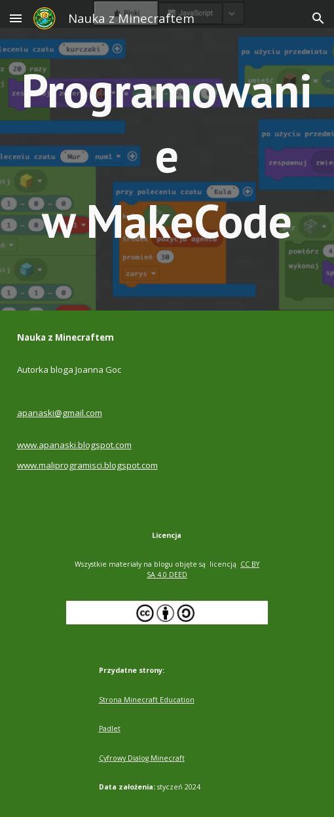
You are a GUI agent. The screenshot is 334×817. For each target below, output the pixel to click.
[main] (167, 155)
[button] (15, 18)
